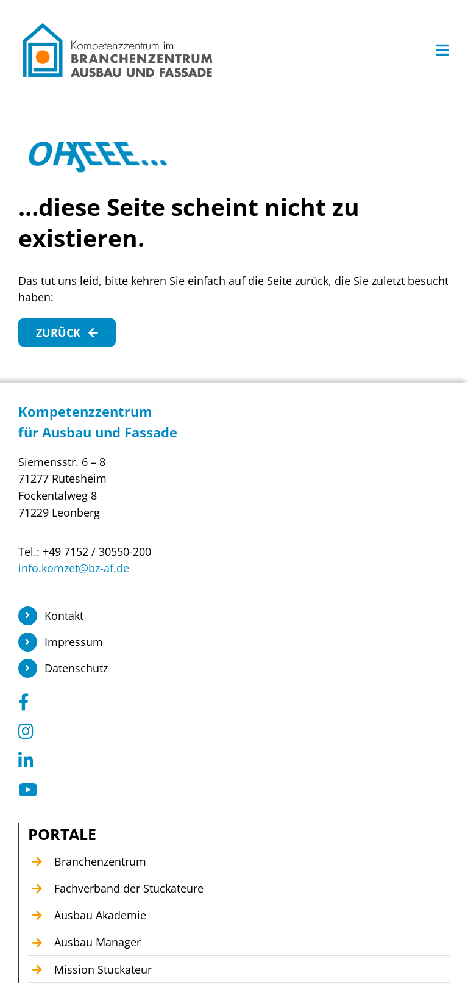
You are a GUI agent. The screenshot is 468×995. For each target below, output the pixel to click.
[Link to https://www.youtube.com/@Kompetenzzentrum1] (229, 790)
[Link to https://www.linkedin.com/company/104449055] (229, 760)
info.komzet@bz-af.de (73, 568)
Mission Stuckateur (103, 969)
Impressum (73, 641)
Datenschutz (76, 668)
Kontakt (63, 615)
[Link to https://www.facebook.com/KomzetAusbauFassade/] (229, 702)
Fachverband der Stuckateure (129, 888)
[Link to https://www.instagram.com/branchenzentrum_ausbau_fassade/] (229, 731)
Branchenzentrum (100, 861)
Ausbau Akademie (100, 915)
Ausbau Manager (97, 942)
